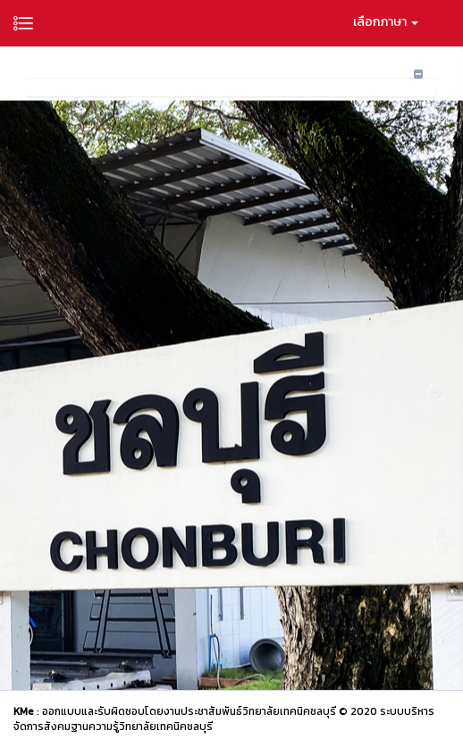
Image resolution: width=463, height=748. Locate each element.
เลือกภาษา (385, 22)
